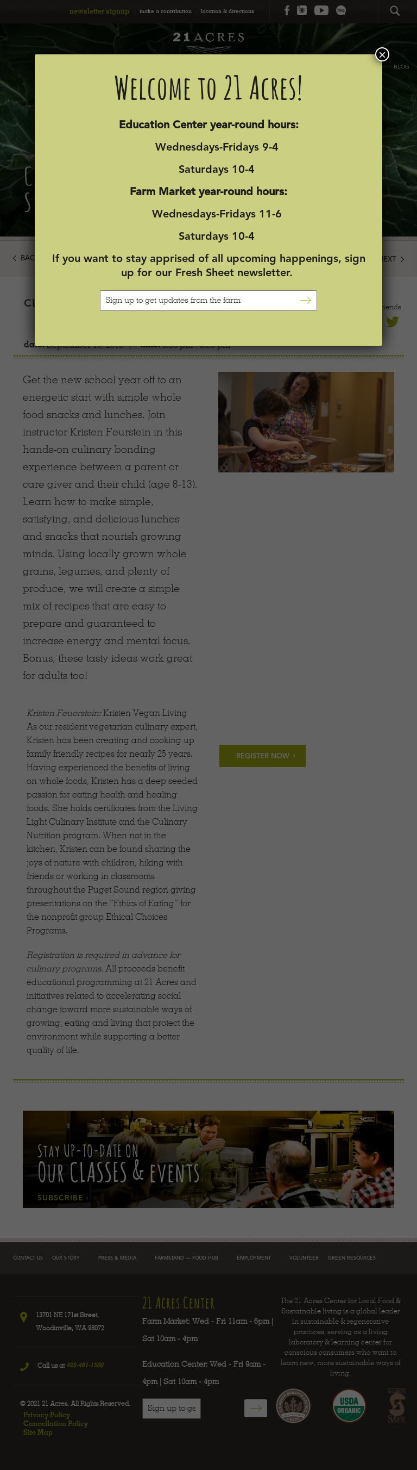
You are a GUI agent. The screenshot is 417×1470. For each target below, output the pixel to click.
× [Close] (382, 54)
